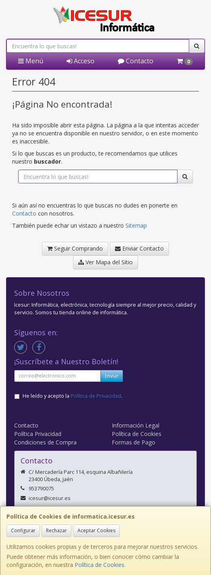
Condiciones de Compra (45, 442)
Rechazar (56, 530)
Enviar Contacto (139, 248)
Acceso (80, 60)
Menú (30, 60)
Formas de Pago (133, 442)
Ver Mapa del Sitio (105, 262)
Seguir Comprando (75, 248)
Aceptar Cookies (96, 530)
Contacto (135, 60)
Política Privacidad (37, 434)
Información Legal (135, 425)
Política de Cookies (99, 565)
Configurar (23, 530)
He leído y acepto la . (72, 395)
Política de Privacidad (96, 395)
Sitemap (136, 225)
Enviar (112, 375)
